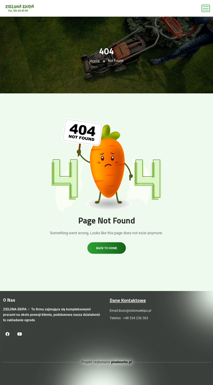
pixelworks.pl (122, 362)
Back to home (106, 252)
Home (95, 61)
